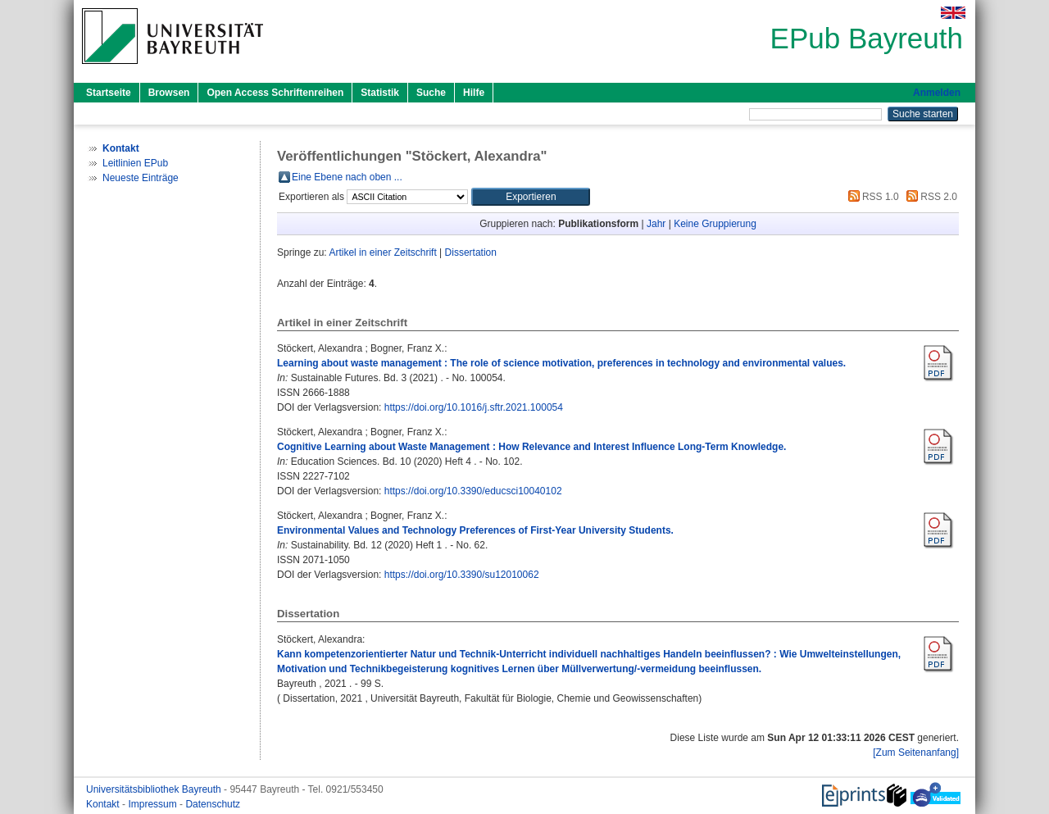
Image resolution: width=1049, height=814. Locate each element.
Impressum (153, 804)
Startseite (108, 92)
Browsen (169, 92)
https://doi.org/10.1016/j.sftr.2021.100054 (473, 407)
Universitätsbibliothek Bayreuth (155, 789)
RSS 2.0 (929, 196)
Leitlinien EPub (135, 163)
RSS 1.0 (871, 196)
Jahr (656, 224)
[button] (530, 197)
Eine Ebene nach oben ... (347, 177)
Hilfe (473, 92)
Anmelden (936, 92)
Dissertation (471, 252)
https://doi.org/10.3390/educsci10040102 (473, 491)
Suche (431, 92)
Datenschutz (212, 804)
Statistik (380, 92)
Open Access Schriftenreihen (275, 92)
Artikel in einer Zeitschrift (382, 252)
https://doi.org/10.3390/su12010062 (461, 574)
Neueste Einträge (140, 178)
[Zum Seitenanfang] (916, 752)
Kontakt (104, 804)
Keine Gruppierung (715, 224)
